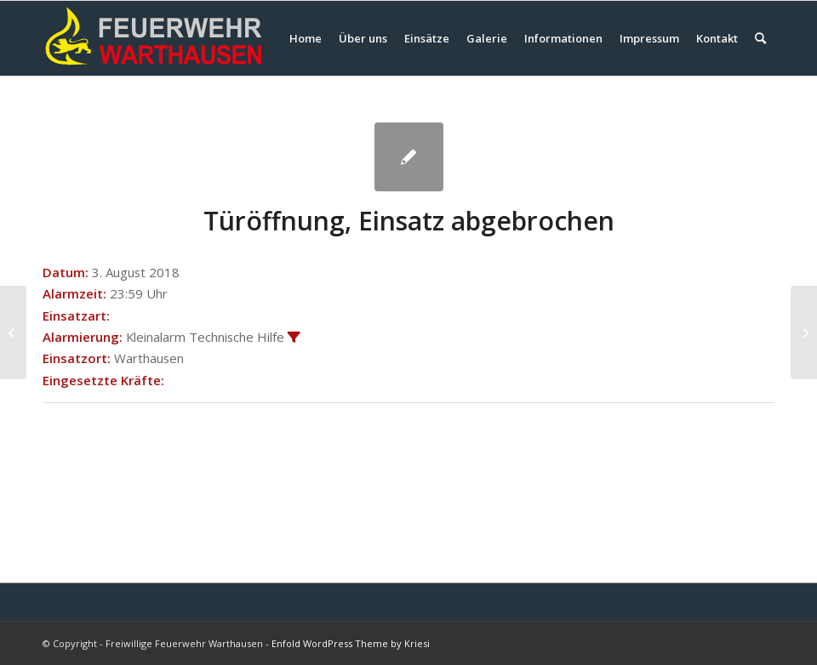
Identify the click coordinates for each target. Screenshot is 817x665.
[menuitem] (305, 38)
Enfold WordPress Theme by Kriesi (350, 643)
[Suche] (760, 38)
